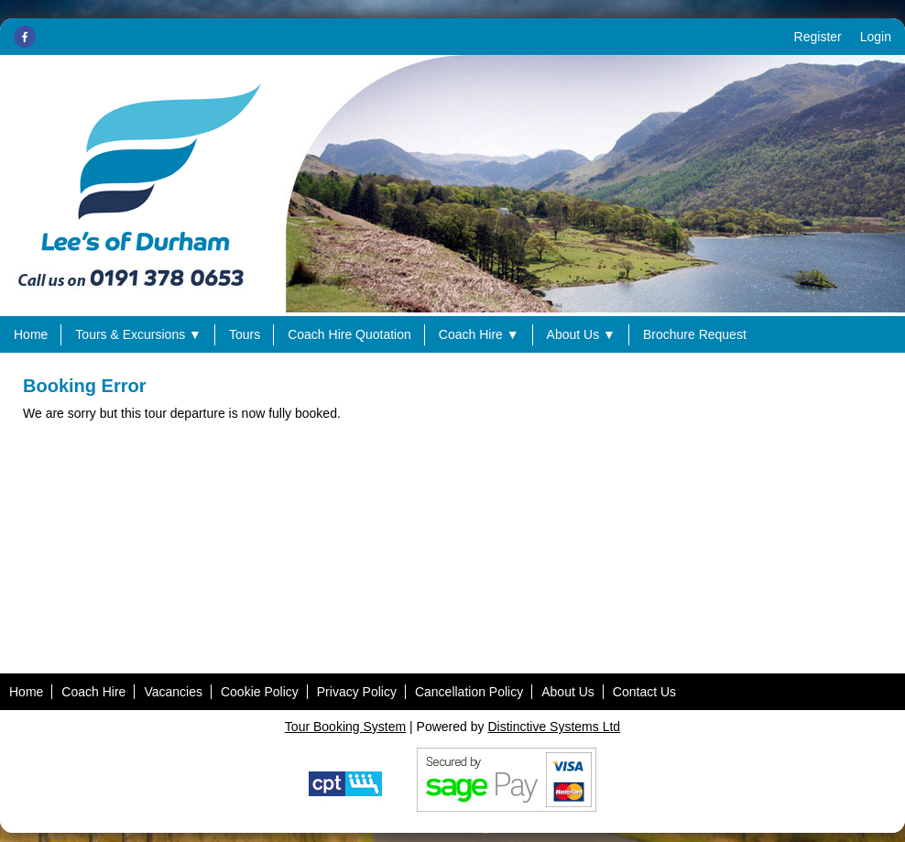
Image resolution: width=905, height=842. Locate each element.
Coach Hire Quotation (349, 334)
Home (31, 334)
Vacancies (173, 691)
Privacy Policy (357, 691)
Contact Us (644, 691)
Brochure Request (695, 334)
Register (818, 36)
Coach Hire (479, 334)
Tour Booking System (345, 726)
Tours (244, 334)
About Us (581, 334)
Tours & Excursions (138, 334)
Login (875, 36)
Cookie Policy (260, 691)
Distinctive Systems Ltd (553, 726)
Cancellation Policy (469, 691)
